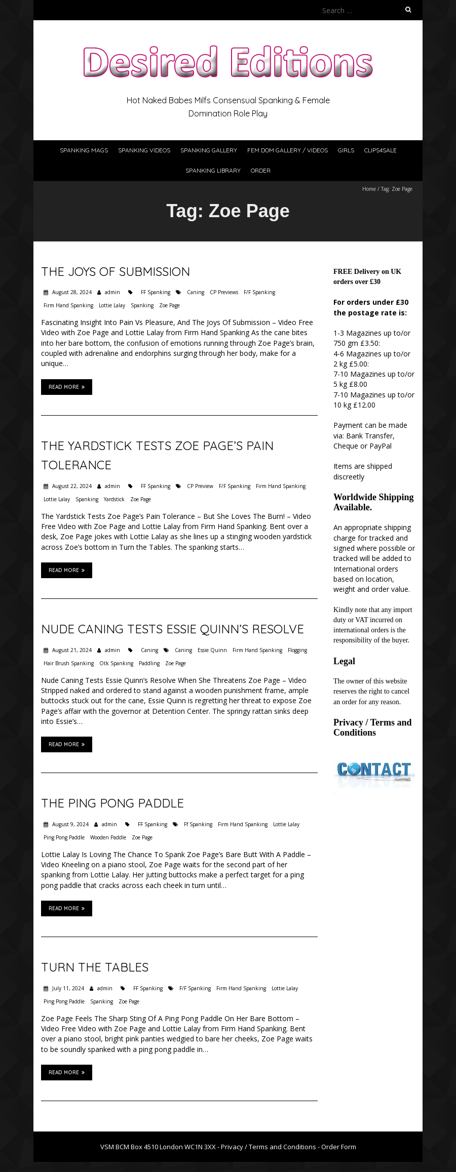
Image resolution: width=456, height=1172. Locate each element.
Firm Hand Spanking (68, 305)
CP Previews (224, 292)
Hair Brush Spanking (69, 663)
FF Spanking (155, 292)
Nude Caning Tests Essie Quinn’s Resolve (172, 628)
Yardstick (114, 499)
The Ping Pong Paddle (112, 803)
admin (112, 292)
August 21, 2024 (71, 650)
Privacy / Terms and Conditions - (271, 1146)
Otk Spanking (116, 663)
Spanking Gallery (208, 150)
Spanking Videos (144, 150)
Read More (67, 387)
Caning (195, 292)
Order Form (338, 1146)
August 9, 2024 (70, 824)
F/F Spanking (259, 292)
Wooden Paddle (108, 837)
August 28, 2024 (71, 292)
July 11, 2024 (67, 988)
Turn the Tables (94, 967)
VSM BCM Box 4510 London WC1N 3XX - (160, 1146)
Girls (346, 150)
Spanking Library (213, 170)
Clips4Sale (380, 150)
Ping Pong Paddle (64, 837)
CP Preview (200, 486)
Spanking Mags (84, 150)
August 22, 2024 (71, 486)
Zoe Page (169, 305)
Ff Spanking (198, 824)
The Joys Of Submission (115, 271)
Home (369, 188)
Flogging (297, 650)
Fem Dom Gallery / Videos (287, 150)
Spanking (142, 305)
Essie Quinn (212, 650)
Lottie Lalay (112, 305)
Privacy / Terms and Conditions (372, 727)
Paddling (149, 663)
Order (261, 170)
